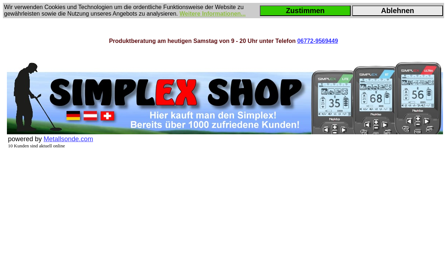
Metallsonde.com (68, 139)
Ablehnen (397, 11)
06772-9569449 (317, 41)
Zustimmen (305, 11)
